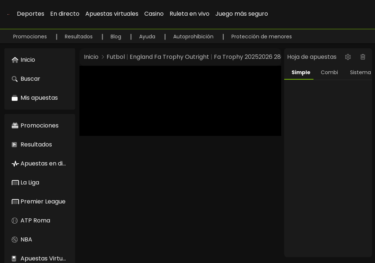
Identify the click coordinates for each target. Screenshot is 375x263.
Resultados (79, 36)
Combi (329, 72)
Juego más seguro (241, 13)
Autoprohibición (194, 36)
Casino (154, 13)
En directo (64, 13)
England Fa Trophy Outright (169, 57)
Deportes (30, 13)
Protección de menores (261, 36)
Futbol (116, 57)
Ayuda (148, 36)
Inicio (91, 57)
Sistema (360, 72)
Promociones (30, 36)
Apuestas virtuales (111, 13)
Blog (117, 36)
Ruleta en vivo (189, 13)
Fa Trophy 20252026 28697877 (258, 57)
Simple (301, 72)
